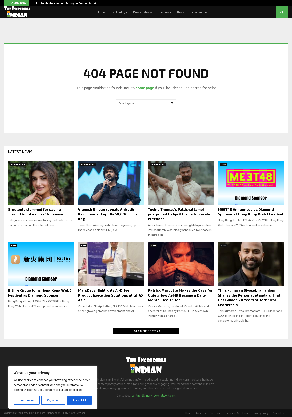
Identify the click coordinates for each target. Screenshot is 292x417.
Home (101, 12)
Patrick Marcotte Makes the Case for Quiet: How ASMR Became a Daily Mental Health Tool (180, 295)
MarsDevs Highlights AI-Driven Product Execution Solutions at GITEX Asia (110, 295)
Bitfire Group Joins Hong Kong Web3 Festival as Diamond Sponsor (40, 292)
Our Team (215, 413)
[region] (52, 387)
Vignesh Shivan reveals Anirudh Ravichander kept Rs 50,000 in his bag (107, 214)
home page (144, 88)
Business (165, 12)
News (180, 12)
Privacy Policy (260, 413)
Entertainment (199, 12)
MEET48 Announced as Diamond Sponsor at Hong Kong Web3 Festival (250, 211)
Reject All (53, 400)
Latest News (20, 151)
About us (201, 413)
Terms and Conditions (236, 413)
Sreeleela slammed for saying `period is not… (69, 3)
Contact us (278, 413)
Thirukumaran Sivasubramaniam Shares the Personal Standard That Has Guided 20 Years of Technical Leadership (249, 297)
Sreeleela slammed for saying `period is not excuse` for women (37, 211)
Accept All (79, 400)
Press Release (142, 12)
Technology (119, 12)
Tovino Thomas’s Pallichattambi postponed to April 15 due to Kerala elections (179, 214)
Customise (26, 400)
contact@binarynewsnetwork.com (154, 395)
